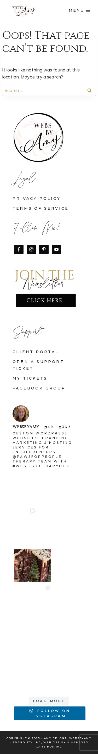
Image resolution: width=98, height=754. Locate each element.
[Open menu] (80, 10)
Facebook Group (39, 388)
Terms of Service (41, 208)
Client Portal (36, 351)
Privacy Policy (37, 198)
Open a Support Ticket (38, 365)
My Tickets (30, 378)
